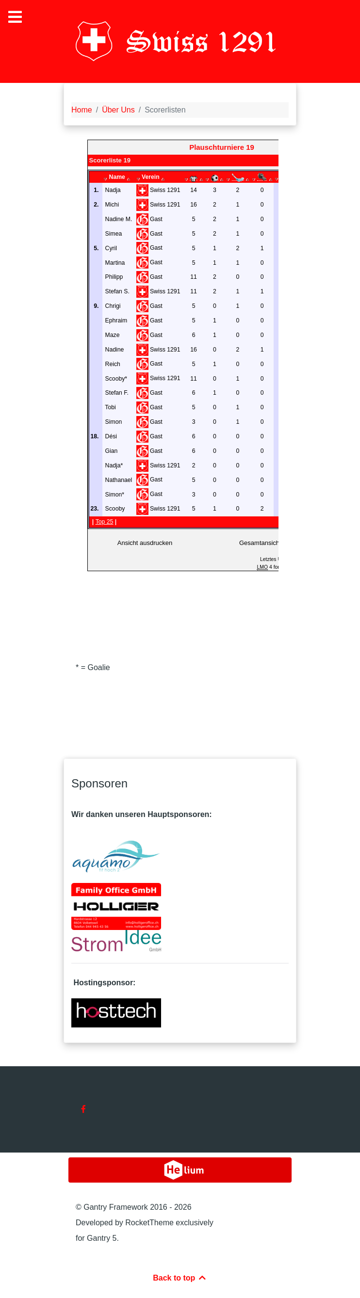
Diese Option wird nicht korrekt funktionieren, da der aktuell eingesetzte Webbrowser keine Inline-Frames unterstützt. (182, 380)
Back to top (180, 1278)
